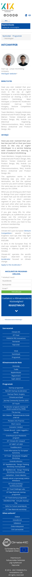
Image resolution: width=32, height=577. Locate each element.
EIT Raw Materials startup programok (16, 493)
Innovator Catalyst (16, 427)
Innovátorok (17, 520)
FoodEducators (16, 447)
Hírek (16, 351)
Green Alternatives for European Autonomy (16, 452)
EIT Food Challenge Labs (16, 489)
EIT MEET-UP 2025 (16, 444)
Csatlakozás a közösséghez (10, 27)
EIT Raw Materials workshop (16, 509)
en (30, 15)
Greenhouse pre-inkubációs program (16, 437)
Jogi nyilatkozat (15, 562)
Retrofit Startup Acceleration (16, 391)
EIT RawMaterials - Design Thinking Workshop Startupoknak (16, 465)
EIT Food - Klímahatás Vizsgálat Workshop (16, 457)
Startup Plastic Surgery (16, 394)
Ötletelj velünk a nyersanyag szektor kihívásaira (16, 479)
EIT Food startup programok (16, 498)
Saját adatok (16, 379)
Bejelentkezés (8, 25)
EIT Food (16, 335)
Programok (17, 36)
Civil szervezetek (17, 529)
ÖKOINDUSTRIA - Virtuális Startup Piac (16, 502)
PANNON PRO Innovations (16, 338)
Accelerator (5, 259)
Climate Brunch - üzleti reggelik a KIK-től (16, 431)
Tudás (16, 369)
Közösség (16, 366)
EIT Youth (16, 404)
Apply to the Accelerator (11, 265)
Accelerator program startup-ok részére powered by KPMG (16, 408)
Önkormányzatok (17, 526)
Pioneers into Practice (16, 421)
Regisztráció (16, 376)
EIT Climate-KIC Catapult (16, 441)
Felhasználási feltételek (15, 560)
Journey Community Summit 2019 (16, 400)
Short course (16, 424)
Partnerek (16, 341)
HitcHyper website (9, 73)
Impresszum (15, 558)
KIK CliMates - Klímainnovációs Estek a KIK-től (16, 416)
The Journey (16, 412)
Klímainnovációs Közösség (13, 319)
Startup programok (16, 388)
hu (26, 15)
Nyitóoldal (7, 36)
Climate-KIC (16, 332)
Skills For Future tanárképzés (16, 506)
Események (16, 354)
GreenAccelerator (16, 461)
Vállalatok (17, 523)
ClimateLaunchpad (16, 397)
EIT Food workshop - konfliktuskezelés (16, 485)
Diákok (17, 517)
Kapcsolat (16, 345)
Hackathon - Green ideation (16, 475)
